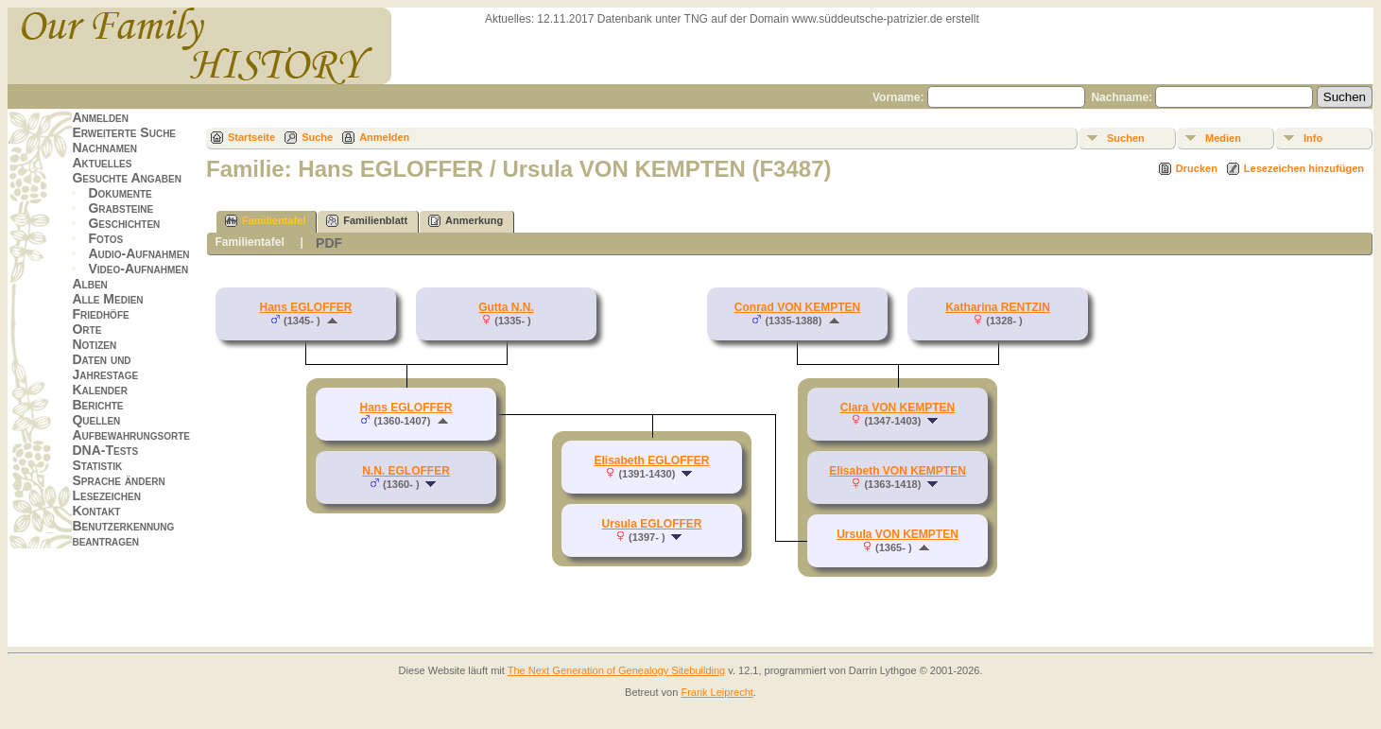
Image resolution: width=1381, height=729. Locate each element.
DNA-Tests (105, 450)
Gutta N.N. (506, 307)
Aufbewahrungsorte (131, 435)
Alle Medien (107, 298)
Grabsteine (120, 208)
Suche (317, 137)
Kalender (99, 389)
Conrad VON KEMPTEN (797, 307)
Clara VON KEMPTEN (897, 407)
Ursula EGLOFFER (651, 523)
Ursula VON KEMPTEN (897, 534)
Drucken (1196, 168)
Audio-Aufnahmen (138, 253)
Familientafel (265, 221)
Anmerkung (465, 221)
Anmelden (100, 117)
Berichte (97, 404)
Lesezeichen (106, 495)
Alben (89, 283)
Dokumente (119, 192)
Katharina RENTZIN (997, 307)
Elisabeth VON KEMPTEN (897, 470)
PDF (329, 243)
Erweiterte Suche (124, 132)
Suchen (1126, 138)
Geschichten (124, 223)
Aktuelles (101, 162)
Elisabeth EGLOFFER (651, 460)
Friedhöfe (100, 313)
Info (1312, 138)
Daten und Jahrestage (105, 367)
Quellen (96, 419)
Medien (1223, 138)
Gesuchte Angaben (126, 177)
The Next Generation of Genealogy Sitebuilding (617, 670)
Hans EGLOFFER (305, 307)
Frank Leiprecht (716, 692)
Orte (86, 329)
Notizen (94, 344)
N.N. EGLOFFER (406, 470)
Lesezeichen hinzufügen (1304, 168)
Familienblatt (366, 221)
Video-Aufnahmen (138, 268)
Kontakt (96, 510)
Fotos (105, 238)
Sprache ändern (118, 480)
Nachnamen (104, 147)
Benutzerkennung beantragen (123, 533)
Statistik (97, 465)
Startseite (251, 137)
